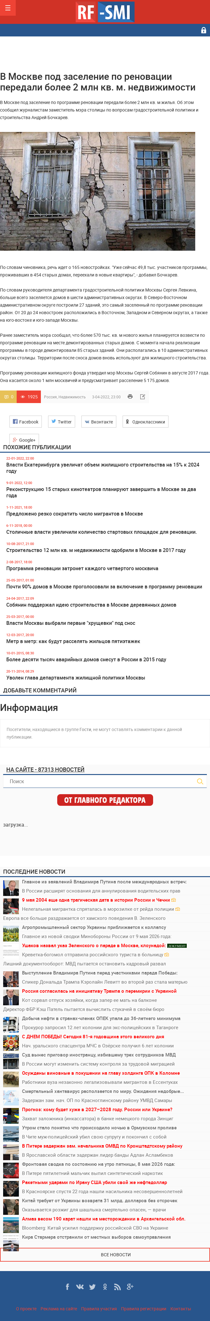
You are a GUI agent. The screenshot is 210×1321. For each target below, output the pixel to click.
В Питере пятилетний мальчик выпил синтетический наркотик (92, 1173)
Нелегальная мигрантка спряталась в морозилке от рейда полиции (101, 909)
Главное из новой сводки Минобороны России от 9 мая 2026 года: (97, 936)
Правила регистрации (143, 1309)
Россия (50, 396)
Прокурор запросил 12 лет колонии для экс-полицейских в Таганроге (100, 1027)
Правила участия (99, 1309)
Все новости (116, 1255)
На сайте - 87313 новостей (45, 769)
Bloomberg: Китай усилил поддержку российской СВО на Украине (95, 1228)
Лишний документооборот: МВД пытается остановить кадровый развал (84, 963)
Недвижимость (72, 396)
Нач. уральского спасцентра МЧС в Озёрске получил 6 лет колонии (98, 1045)
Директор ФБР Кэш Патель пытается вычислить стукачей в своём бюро (83, 1009)
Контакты (180, 1309)
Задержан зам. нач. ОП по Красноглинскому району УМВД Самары (97, 1100)
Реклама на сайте (59, 1309)
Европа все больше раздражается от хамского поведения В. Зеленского (84, 918)
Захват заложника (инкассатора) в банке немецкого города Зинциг (97, 1118)
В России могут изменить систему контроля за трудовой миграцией (98, 1064)
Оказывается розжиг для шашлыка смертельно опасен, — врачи (94, 1209)
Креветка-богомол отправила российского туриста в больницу (95, 954)
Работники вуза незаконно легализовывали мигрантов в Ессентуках (100, 1082)
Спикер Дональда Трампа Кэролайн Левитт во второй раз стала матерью (104, 982)
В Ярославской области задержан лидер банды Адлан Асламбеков (97, 1155)
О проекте (26, 1309)
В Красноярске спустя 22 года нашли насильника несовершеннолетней (102, 1191)
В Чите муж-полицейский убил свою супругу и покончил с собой (94, 1136)
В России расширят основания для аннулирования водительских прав (101, 890)
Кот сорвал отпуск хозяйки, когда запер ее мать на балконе (89, 1000)
